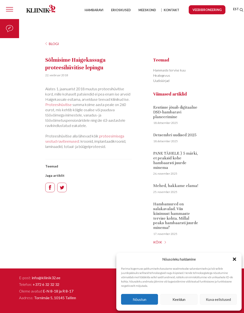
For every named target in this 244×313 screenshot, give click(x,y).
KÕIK (157, 242)
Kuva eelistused (218, 299)
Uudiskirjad (161, 81)
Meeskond (147, 10)
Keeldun (179, 299)
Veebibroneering (207, 10)
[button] (234, 259)
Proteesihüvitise (58, 104)
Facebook (50, 187)
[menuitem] (236, 9)
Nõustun (139, 299)
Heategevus (161, 75)
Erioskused (121, 10)
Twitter (62, 187)
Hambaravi (94, 10)
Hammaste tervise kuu (169, 70)
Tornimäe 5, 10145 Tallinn (55, 297)
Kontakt (171, 10)
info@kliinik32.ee (46, 277)
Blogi (54, 44)
